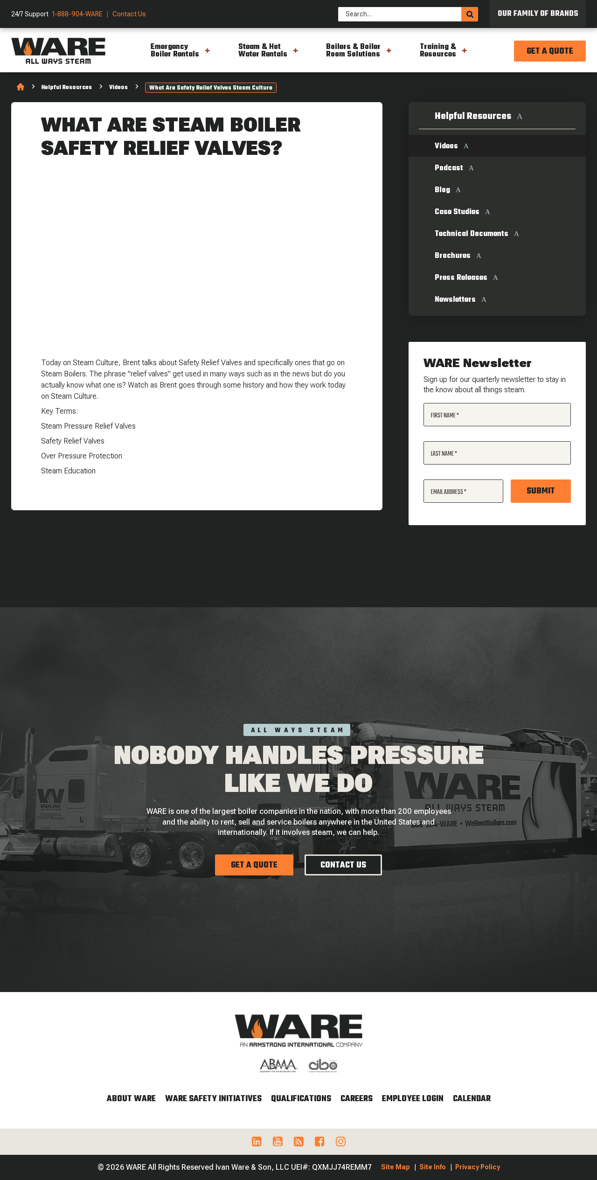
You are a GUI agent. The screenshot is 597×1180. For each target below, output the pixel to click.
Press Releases (461, 278)
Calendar (472, 1099)
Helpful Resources (67, 87)
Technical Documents (471, 234)
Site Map (395, 1167)
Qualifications (301, 1099)
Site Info (432, 1167)
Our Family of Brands (538, 14)
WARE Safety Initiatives (213, 1099)
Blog (442, 190)
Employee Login (413, 1099)
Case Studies (457, 212)
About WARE (131, 1099)
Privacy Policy (477, 1167)
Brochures (453, 256)
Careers (356, 1099)
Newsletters (455, 300)
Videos (118, 87)
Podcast (449, 168)
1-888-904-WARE (77, 14)
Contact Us (129, 14)
